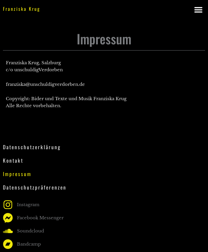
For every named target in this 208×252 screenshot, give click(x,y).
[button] (198, 9)
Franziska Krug (21, 8)
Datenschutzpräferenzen (35, 187)
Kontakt (13, 160)
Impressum (17, 174)
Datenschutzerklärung (32, 147)
